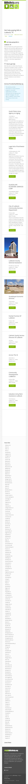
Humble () (7, 575)
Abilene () (8, 445)
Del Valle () (7, 523)
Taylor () (7, 702)
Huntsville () (8, 577)
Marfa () (7, 622)
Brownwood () (8, 482)
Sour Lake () (8, 695)
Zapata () (7, 738)
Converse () (8, 513)
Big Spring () (8, 475)
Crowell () (7, 518)
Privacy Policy (7, 778)
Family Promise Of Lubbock (15, 317)
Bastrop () (7, 461)
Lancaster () (8, 600)
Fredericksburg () (9, 547)
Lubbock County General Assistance (15, 262)
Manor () (7, 616)
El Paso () (7, 538)
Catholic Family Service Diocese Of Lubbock (16, 336)
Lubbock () (8, 615)
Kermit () (7, 584)
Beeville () (7, 470)
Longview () (8, 613)
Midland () (7, 631)
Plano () (7, 663)
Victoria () (7, 720)
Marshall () (7, 624)
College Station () (9, 507)
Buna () (7, 488)
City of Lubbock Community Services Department (16, 208)
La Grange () (8, 593)
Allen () (7, 448)
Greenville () (8, 563)
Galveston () (8, 552)
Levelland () (8, 607)
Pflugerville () (8, 657)
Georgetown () (8, 556)
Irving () (7, 579)
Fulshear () (7, 550)
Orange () (7, 647)
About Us (7, 782)
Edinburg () (8, 536)
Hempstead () (8, 568)
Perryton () (8, 656)
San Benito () (8, 681)
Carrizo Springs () (9, 497)
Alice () (7, 447)
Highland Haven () (9, 572)
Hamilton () (8, 565)
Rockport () (8, 670)
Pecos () (7, 654)
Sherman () (8, 693)
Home (11, 34)
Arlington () (8, 456)
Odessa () (7, 645)
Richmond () (8, 668)
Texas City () (8, 709)
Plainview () (8, 661)
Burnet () (7, 491)
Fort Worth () (8, 545)
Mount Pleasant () (9, 634)
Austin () (7, 459)
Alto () (6, 450)
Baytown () (8, 465)
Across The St (13, 355)
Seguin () (7, 691)
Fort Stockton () (9, 543)
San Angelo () (8, 677)
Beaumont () (8, 466)
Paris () (7, 649)
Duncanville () (8, 531)
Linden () (7, 611)
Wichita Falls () (8, 732)
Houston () (8, 573)
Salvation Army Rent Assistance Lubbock (16, 395)
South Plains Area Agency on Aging (15, 112)
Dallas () (7, 520)
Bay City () (7, 463)
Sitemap (17, 780)
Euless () (7, 541)
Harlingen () (8, 566)
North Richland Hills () (10, 643)
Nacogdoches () (9, 638)
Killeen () (7, 590)
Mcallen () (7, 625)
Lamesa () (7, 598)
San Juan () (8, 682)
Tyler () (7, 716)
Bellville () (7, 472)
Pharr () (7, 659)
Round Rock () (8, 675)
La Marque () (8, 595)
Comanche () (8, 509)
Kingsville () (8, 591)
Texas (6, 36)
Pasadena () (8, 650)
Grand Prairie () (9, 561)
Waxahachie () (8, 725)
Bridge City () (8, 479)
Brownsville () (8, 481)
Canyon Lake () (8, 495)
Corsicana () (8, 516)
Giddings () (8, 557)
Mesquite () (8, 629)
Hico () (7, 570)
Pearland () (8, 652)
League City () (8, 604)
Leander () (7, 606)
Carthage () (8, 498)
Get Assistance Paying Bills (9, 780)
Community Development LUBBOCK (13, 374)
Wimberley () (8, 734)
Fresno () (7, 548)
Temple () (7, 704)
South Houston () (9, 697)
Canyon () (7, 493)
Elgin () (7, 540)
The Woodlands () (9, 711)
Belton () (7, 473)
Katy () (7, 582)
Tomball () (7, 713)
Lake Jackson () (8, 597)
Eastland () (7, 534)
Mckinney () (8, 627)
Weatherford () (8, 727)
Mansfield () (8, 618)
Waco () (7, 722)
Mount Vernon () (9, 636)
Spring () (7, 699)
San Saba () (8, 686)
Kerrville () (7, 586)
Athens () (7, 457)
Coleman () (8, 506)
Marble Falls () (8, 620)
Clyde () (7, 504)
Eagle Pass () (8, 532)
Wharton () (8, 731)
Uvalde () (7, 718)
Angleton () (8, 454)
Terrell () (7, 706)
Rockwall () (8, 672)
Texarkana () (8, 707)
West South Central (18, 34)
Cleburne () (8, 502)
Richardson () (8, 666)
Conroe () (7, 511)
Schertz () (7, 690)
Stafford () (7, 700)
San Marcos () (8, 684)
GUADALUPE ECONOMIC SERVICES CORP (16, 187)
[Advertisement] (14, 19)
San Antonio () (9, 679)
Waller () (7, 724)
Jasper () (7, 581)
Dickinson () (8, 529)
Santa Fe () (7, 688)
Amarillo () (7, 452)
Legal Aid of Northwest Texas (16, 147)
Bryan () (7, 484)
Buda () (7, 486)
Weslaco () (7, 729)
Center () (7, 500)
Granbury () (8, 559)
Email (7, 770)
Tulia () (7, 715)
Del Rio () (7, 522)
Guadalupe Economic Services (16, 297)
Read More (12, 138)
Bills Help (15, 775)
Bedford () (7, 468)
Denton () (7, 525)
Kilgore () (7, 588)
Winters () (7, 736)
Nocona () (7, 641)
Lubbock (10, 36)
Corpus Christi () (9, 515)
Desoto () (7, 527)
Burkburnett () (8, 490)
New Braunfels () (9, 640)
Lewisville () (8, 609)
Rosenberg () (8, 674)
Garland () (7, 554)
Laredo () (7, 602)
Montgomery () (8, 632)
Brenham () (8, 477)
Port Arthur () (8, 665)
